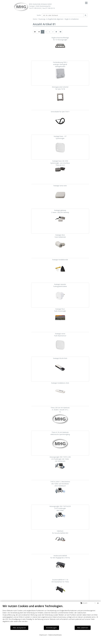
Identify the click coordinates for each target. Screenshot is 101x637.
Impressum (43, 635)
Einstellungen (51, 628)
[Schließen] (97, 603)
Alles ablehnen (82, 628)
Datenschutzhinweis (55, 635)
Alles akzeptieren (19, 628)
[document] (50, 615)
